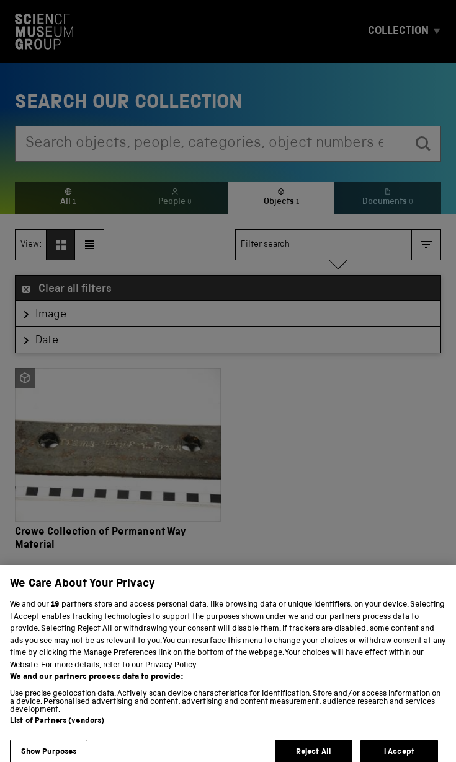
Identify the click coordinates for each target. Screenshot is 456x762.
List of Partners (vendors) (57, 728)
